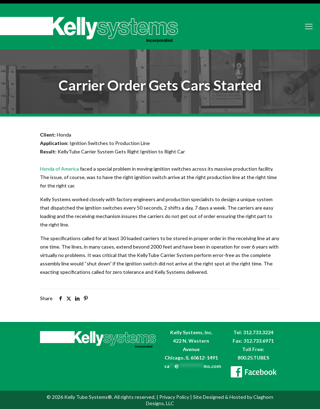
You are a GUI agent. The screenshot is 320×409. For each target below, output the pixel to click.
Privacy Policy (174, 397)
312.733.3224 (258, 332)
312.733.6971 (259, 341)
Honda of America (59, 169)
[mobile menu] (309, 26)
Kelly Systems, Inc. (191, 332)
